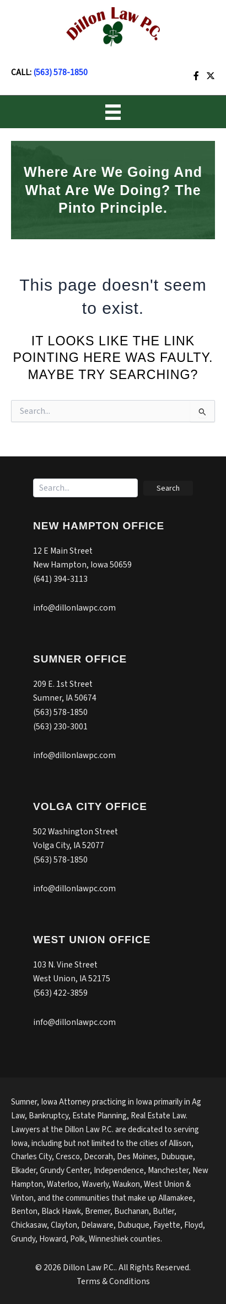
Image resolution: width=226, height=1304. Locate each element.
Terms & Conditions (113, 1281)
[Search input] (85, 488)
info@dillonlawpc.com (74, 608)
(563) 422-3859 (60, 993)
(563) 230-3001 (60, 727)
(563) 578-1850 (60, 72)
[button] (168, 488)
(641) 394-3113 (60, 579)
